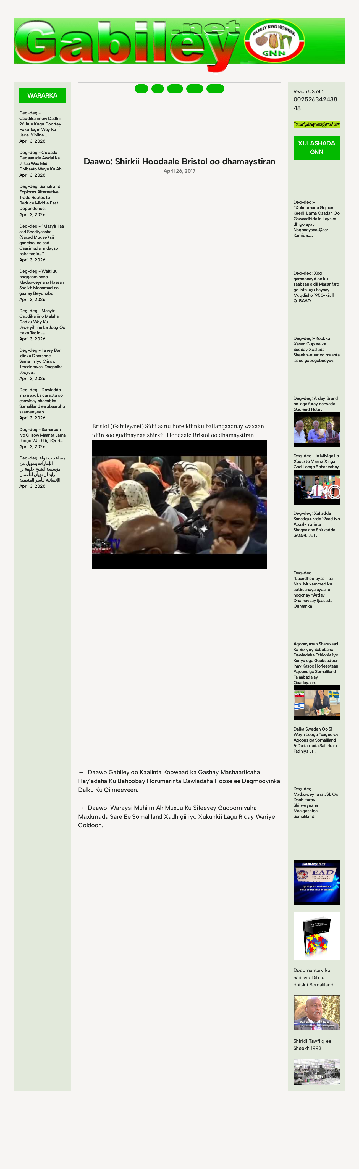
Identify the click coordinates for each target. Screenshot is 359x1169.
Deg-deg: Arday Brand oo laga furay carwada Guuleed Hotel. (316, 404)
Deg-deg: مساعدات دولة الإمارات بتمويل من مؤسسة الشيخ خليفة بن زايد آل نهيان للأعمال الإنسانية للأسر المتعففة (42, 469)
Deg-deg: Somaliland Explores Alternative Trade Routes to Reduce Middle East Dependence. (40, 197)
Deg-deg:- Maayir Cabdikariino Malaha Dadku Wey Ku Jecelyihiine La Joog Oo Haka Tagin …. (42, 321)
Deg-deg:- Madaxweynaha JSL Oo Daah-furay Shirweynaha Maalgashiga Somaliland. (316, 802)
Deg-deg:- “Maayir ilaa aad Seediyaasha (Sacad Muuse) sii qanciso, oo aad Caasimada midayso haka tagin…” (41, 240)
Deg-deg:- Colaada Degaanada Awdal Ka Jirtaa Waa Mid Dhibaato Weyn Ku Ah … (42, 161)
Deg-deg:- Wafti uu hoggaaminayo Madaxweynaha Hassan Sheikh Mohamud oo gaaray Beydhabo (41, 282)
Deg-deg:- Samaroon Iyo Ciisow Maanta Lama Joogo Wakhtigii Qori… (42, 435)
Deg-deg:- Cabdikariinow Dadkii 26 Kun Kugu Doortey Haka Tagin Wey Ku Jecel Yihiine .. (40, 124)
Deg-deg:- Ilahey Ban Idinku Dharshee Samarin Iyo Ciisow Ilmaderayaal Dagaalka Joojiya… (40, 361)
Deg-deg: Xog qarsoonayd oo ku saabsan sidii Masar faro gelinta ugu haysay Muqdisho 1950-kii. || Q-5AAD (316, 286)
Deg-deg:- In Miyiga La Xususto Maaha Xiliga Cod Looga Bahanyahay (316, 461)
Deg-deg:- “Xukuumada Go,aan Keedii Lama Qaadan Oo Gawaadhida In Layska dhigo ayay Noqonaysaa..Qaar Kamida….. (317, 218)
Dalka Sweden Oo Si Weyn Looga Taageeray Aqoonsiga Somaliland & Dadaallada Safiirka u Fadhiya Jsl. (316, 740)
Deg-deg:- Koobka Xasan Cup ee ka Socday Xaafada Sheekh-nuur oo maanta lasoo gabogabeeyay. (317, 349)
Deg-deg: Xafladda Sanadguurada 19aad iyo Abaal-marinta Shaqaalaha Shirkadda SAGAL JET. (317, 524)
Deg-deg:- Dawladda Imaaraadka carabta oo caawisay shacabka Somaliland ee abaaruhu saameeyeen (42, 400)
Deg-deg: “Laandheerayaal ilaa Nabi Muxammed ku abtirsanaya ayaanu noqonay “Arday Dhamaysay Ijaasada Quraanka (313, 589)
